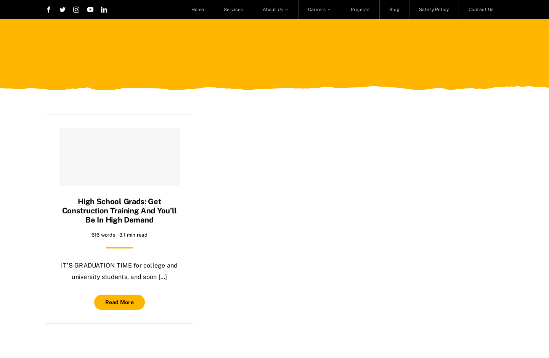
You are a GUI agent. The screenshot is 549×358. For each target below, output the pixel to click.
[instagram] (76, 9)
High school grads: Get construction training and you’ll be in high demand (119, 210)
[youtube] (90, 9)
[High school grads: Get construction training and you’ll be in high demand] (119, 156)
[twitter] (62, 9)
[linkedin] (104, 9)
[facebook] (49, 9)
